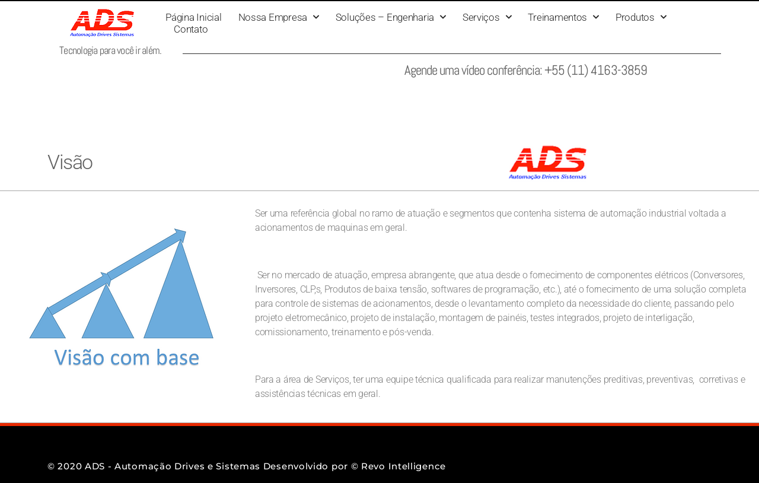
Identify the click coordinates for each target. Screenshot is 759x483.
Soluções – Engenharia (391, 17)
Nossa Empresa (278, 17)
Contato (191, 29)
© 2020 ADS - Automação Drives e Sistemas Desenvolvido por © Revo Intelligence (246, 466)
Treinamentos (563, 17)
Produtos (641, 17)
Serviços (487, 17)
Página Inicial (193, 17)
